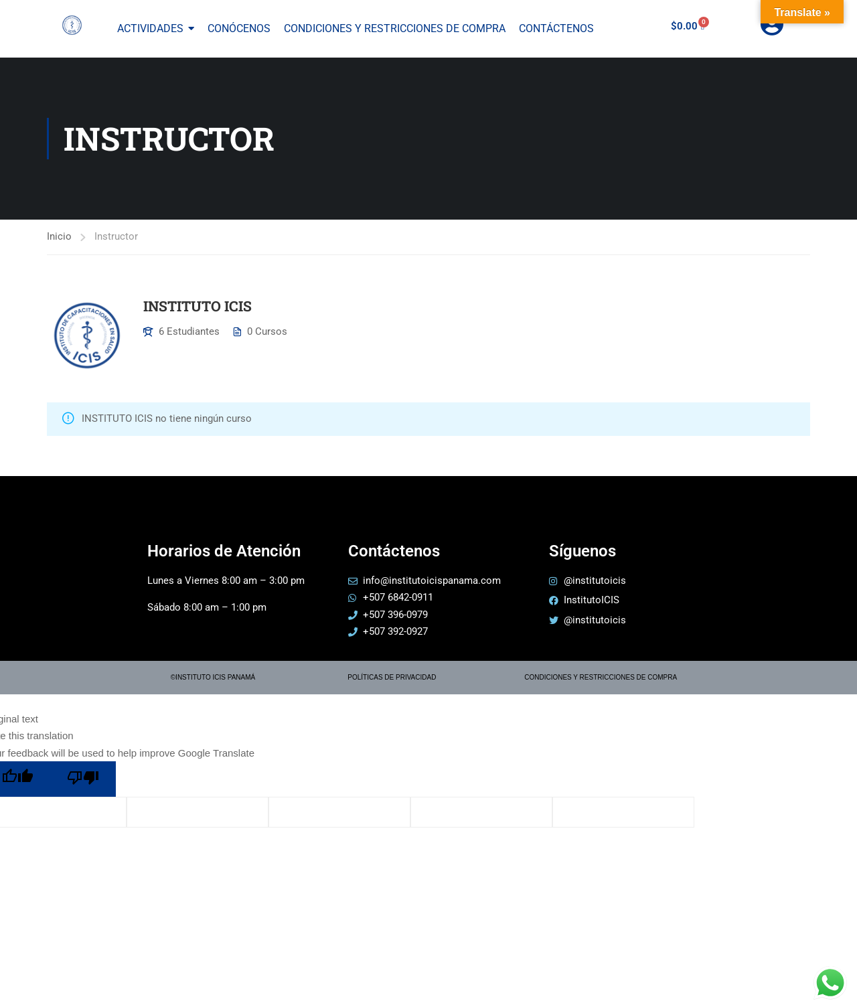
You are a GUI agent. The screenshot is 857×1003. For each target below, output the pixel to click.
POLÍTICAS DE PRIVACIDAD (391, 677)
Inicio (59, 236)
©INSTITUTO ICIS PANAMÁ (213, 677)
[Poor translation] (83, 779)
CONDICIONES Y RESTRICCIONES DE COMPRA (600, 677)
